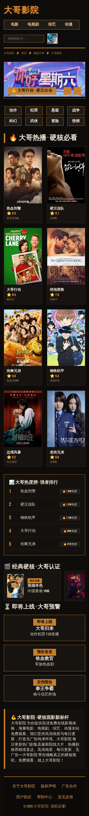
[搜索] (24, 38)
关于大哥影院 (23, 786)
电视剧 (33, 24)
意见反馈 (65, 797)
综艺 (52, 24)
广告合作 (69, 786)
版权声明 (48, 786)
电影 (15, 24)
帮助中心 (44, 797)
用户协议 (23, 797)
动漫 (68, 24)
